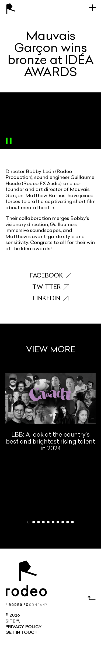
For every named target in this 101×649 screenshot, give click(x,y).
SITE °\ (12, 621)
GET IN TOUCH (21, 633)
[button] (28, 522)
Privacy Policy (23, 627)
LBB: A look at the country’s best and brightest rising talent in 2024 (50, 412)
